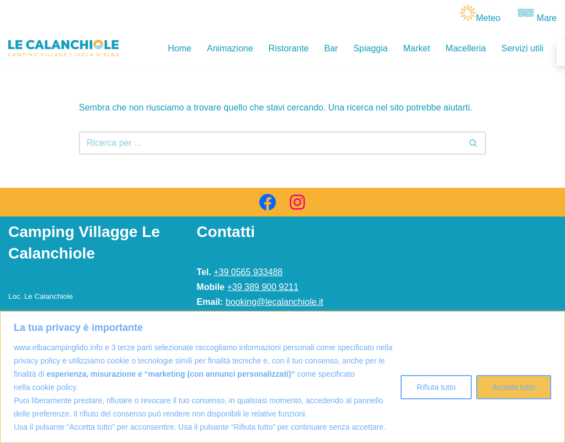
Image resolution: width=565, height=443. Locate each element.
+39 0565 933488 (248, 272)
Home (179, 48)
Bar (331, 48)
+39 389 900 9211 (262, 287)
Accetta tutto (513, 387)
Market (416, 48)
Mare (547, 18)
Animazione (230, 48)
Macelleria (466, 48)
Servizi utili (522, 48)
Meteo (488, 18)
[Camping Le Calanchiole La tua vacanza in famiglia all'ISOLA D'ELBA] (63, 48)
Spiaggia (370, 48)
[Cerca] (270, 143)
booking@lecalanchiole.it (274, 302)
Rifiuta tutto (436, 387)
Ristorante (289, 48)
